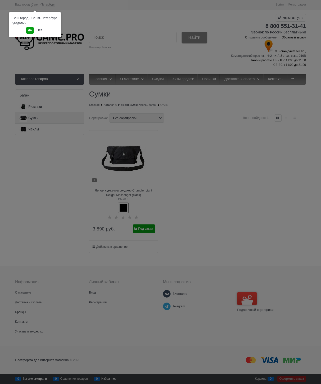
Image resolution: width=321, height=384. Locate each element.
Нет (39, 30)
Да (30, 30)
